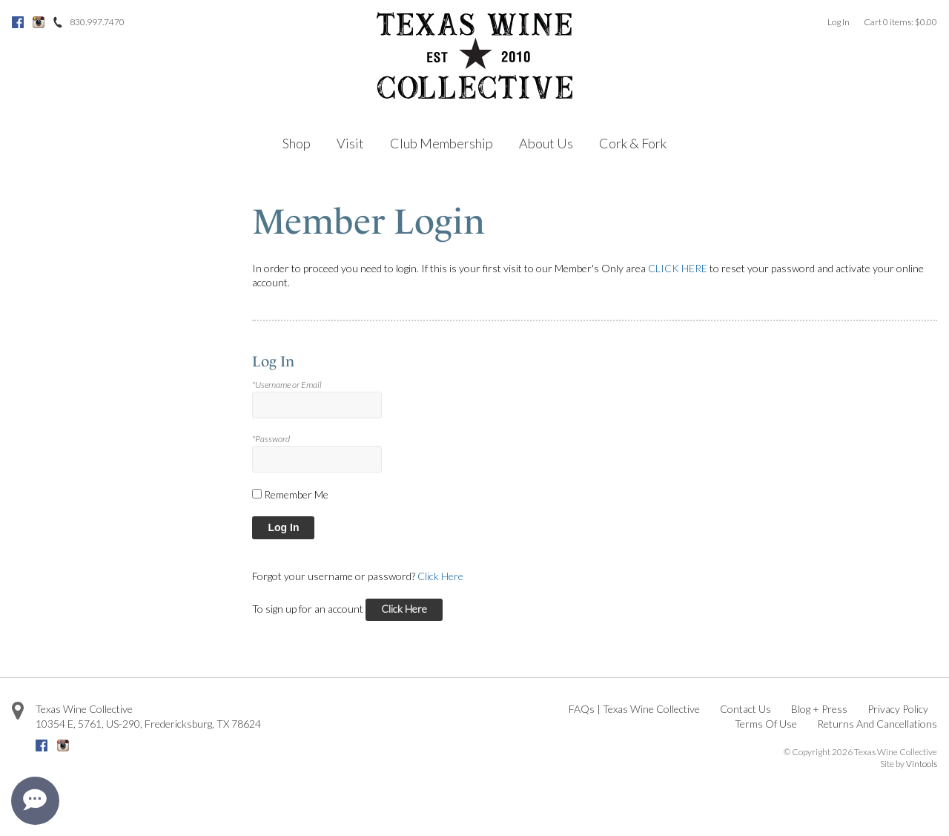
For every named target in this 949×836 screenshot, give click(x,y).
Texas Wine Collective (84, 708)
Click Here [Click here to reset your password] (440, 576)
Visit (350, 143)
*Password (271, 438)
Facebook (18, 22)
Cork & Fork (633, 143)
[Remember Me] (257, 493)
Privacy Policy (897, 708)
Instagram (38, 22)
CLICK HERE (677, 268)
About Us (546, 143)
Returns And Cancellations (877, 723)
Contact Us (745, 708)
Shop (296, 143)
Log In (838, 21)
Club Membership (441, 143)
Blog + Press (819, 708)
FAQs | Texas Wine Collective (634, 708)
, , (148, 723)
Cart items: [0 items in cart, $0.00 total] (900, 21)
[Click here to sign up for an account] (404, 610)
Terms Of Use (766, 723)
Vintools (921, 763)
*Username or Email (287, 384)
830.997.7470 (97, 21)
